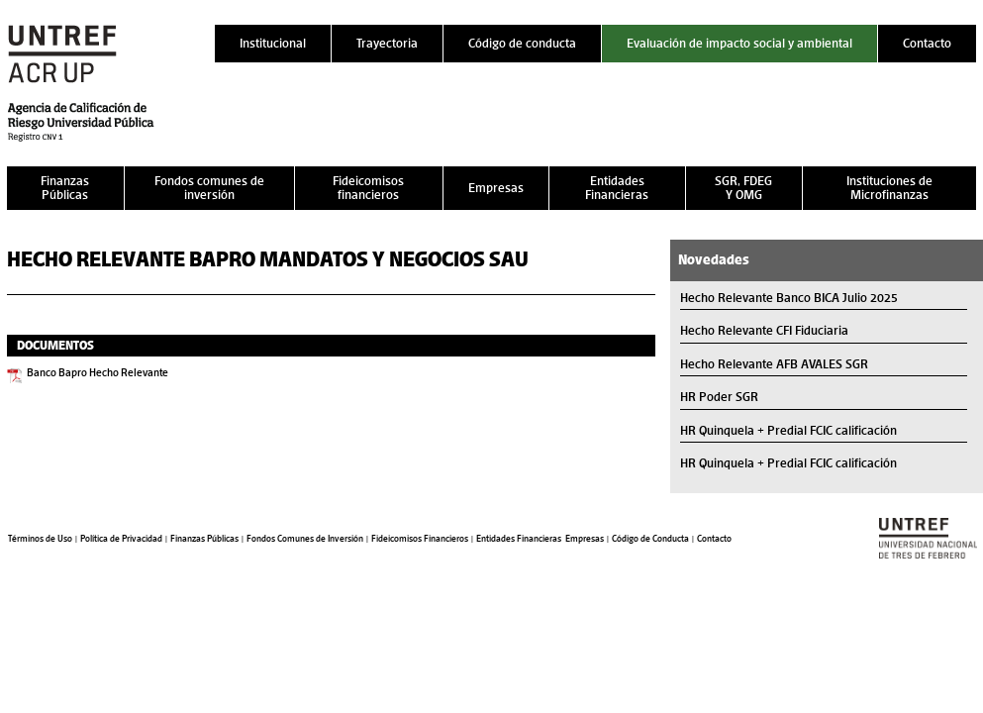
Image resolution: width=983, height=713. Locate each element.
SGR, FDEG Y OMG (743, 187)
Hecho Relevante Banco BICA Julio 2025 (789, 297)
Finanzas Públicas (65, 187)
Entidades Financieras (616, 187)
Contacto (927, 43)
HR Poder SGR (719, 396)
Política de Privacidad (121, 539)
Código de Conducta (650, 539)
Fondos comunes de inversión (209, 187)
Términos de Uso (40, 539)
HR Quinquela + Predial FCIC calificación (788, 430)
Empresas (496, 187)
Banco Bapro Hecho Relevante (97, 372)
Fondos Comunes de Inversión (304, 539)
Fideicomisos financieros (368, 187)
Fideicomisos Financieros (419, 539)
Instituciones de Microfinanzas (889, 187)
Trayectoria (387, 43)
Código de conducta (522, 43)
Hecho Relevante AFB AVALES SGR (774, 363)
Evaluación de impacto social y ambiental (739, 43)
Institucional (273, 43)
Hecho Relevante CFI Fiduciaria (764, 330)
